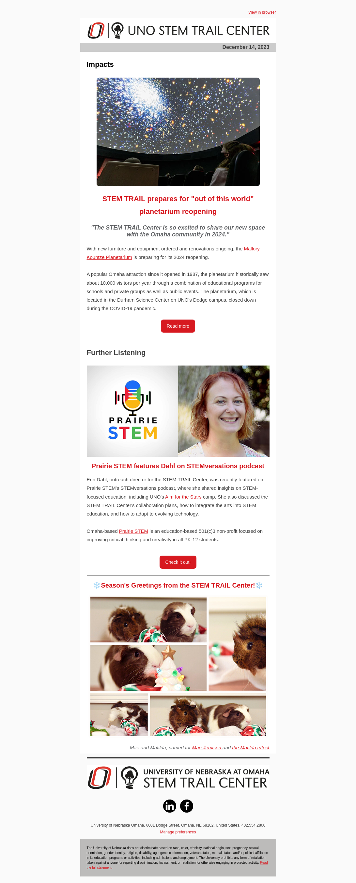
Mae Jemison (207, 747)
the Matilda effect (250, 747)
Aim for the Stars (184, 497)
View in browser (262, 12)
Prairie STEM (133, 531)
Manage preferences (178, 832)
